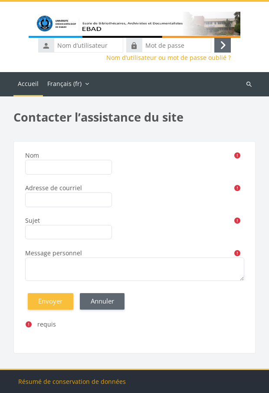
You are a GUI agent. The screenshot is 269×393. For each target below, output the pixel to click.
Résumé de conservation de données (72, 381)
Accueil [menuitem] (28, 83)
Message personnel (53, 253)
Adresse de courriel (53, 188)
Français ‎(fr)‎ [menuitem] (64, 83)
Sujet (32, 220)
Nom (32, 155)
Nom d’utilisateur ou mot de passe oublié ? (168, 58)
